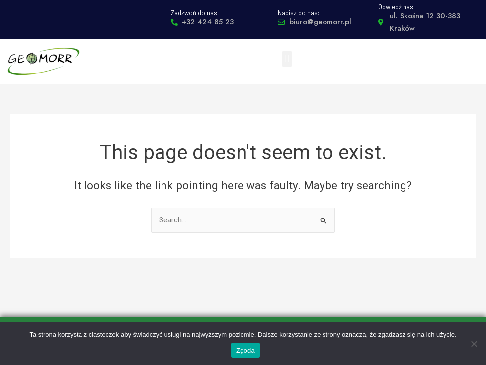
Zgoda (245, 350)
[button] (287, 59)
